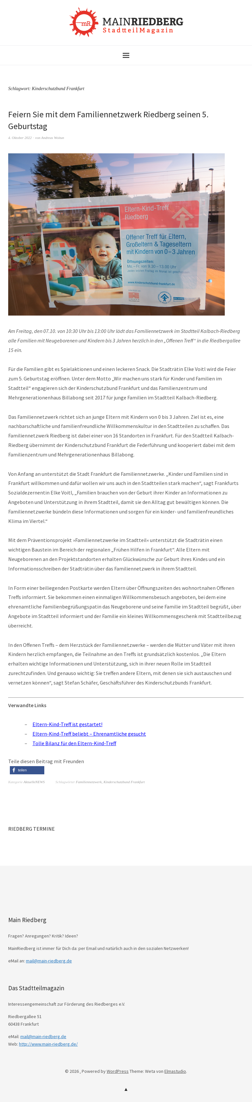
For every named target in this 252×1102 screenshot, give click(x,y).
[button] (27, 770)
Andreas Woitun (52, 138)
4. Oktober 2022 (20, 138)
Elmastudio (175, 1071)
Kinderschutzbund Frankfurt (124, 782)
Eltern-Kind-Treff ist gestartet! (67, 724)
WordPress (118, 1071)
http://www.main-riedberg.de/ (48, 1044)
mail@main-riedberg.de (49, 961)
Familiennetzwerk (89, 782)
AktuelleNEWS (34, 782)
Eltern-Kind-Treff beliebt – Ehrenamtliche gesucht (89, 733)
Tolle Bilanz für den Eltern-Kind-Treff (74, 743)
